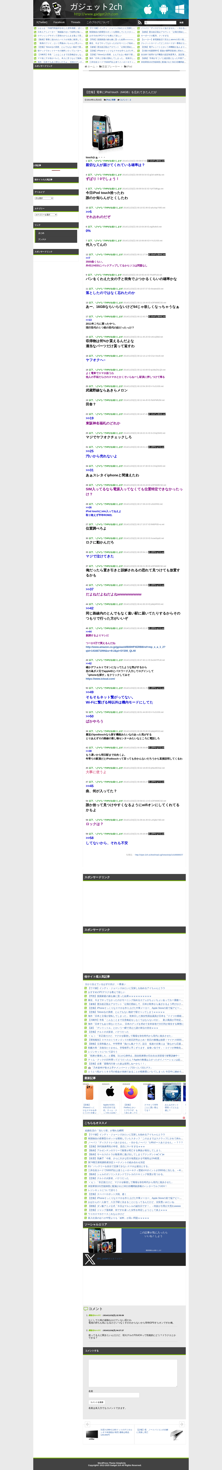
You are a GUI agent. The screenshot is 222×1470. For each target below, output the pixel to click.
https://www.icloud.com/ (100, 678)
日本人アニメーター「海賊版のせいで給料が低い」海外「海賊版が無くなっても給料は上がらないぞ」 (83, 32)
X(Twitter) (41, 22)
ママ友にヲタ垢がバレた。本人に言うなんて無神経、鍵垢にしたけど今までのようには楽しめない (81, 58)
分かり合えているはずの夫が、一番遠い (105, 984)
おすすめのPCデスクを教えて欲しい (105, 35)
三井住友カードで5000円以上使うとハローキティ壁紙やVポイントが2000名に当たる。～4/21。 (132, 62)
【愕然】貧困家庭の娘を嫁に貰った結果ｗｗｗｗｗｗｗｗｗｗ (117, 39)
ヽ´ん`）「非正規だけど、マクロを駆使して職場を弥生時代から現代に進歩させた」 (130, 1036)
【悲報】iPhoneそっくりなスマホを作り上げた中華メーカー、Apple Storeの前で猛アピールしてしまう (135, 51)
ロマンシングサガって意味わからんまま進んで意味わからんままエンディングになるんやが (78, 35)
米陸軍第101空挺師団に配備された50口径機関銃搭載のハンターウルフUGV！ (175, 62)
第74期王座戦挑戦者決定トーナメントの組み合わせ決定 (116, 1162)
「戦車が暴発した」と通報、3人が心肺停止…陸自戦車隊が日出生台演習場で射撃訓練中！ (134, 1056)
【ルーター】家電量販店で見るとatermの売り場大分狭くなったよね (171, 39)
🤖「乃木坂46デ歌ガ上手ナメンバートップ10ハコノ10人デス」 (120, 1067)
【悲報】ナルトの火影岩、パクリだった (108, 1032)
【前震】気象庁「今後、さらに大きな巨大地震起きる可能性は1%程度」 (125, 1158)
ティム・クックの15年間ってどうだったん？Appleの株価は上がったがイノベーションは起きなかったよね (142, 1059)
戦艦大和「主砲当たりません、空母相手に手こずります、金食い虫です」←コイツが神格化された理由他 (141, 1048)
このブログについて (98, 22)
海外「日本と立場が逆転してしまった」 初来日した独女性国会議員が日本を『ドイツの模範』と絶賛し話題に (144, 1016)
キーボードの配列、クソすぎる (155, 35)
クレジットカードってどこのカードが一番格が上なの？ (166, 43)
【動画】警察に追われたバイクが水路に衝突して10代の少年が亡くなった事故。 (73, 39)
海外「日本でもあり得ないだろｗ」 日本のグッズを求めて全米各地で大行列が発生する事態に (79, 62)
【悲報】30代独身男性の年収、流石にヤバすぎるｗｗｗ (116, 1146)
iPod (108, 100)
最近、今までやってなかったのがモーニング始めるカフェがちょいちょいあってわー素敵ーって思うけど (135, 43)
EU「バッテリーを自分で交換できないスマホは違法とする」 (119, 1166)
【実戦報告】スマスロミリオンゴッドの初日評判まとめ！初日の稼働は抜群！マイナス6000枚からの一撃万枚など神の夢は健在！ (154, 1040)
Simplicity (121, 1463)
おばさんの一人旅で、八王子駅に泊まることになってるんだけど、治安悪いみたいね (131, 1202)
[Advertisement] (109, 904)
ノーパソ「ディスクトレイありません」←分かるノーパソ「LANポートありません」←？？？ (135, 1142)
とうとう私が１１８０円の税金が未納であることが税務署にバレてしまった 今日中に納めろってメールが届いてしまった (149, 1071)
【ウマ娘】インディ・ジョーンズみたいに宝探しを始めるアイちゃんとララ (123, 28)
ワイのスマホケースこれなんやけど (106, 1214)
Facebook (59, 22)
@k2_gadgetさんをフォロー (109, 1258)
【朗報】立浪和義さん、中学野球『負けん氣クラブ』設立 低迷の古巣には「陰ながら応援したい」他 (140, 1044)
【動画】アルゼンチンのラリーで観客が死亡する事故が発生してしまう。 (125, 1150)
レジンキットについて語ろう (103, 1052)
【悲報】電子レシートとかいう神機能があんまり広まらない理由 (169, 47)
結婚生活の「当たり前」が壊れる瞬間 (104, 1130)
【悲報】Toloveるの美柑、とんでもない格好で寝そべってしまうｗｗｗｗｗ (71, 47)
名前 (90, 1391)
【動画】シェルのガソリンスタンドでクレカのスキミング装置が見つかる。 (126, 1174)
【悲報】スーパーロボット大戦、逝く (107, 1194)
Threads (75, 22)
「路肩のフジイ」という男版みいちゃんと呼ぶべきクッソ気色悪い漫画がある (72, 43)
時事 (114, 100)
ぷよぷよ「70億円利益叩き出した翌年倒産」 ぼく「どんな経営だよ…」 (70, 28)
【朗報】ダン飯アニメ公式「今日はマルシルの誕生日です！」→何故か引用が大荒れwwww (134, 1206)
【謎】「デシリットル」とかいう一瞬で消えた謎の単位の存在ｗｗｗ (123, 1028)
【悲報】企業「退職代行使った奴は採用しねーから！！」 (117, 1063)
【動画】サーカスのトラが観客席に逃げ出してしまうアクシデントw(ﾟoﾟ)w (126, 1154)
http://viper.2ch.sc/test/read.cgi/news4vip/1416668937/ (159, 855)
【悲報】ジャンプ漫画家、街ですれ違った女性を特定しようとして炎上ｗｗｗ (127, 1210)
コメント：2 (125, 100)
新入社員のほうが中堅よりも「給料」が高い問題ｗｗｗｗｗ (118, 1218)
